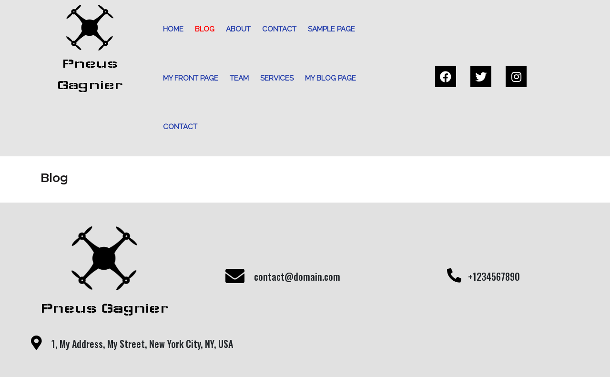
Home (170, 29)
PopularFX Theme (339, 355)
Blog (201, 29)
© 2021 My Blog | (271, 355)
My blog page (327, 78)
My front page (187, 78)
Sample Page (328, 29)
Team (235, 78)
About (235, 29)
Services (273, 78)
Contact (276, 29)
